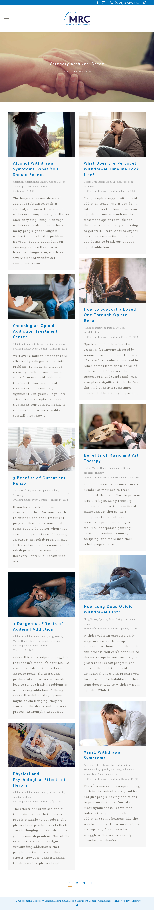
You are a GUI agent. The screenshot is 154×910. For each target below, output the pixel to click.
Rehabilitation (91, 333)
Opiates (120, 328)
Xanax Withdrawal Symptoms (103, 755)
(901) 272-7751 (127, 2)
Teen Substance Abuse (104, 774)
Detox (62, 182)
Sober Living (116, 619)
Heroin (60, 793)
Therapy (99, 473)
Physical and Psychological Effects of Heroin (39, 780)
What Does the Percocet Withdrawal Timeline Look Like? (111, 169)
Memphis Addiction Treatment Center (75, 901)
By (30, 187)
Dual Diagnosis (29, 491)
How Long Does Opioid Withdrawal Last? (108, 609)
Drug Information (101, 182)
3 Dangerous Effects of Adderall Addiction (38, 626)
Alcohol (53, 182)
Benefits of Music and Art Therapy (111, 458)
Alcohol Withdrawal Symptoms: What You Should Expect (35, 169)
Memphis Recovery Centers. (38, 901)
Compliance (105, 901)
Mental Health (99, 468)
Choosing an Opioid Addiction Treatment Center (35, 331)
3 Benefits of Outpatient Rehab (39, 481)
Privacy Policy (122, 901)
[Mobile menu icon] (6, 18)
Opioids (116, 182)
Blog (86, 619)
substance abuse (51, 641)
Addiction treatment (36, 182)
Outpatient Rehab (48, 491)
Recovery (60, 344)
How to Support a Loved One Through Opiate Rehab (110, 315)
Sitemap (136, 901)
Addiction (18, 182)
